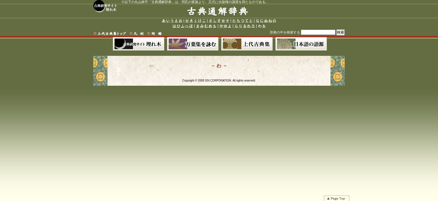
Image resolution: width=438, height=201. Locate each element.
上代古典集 (247, 44)
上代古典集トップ (110, 33)
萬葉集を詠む (192, 44)
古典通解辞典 (218, 12)
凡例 (136, 33)
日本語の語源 (301, 44)
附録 (155, 33)
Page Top (336, 198)
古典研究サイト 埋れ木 (105, 6)
